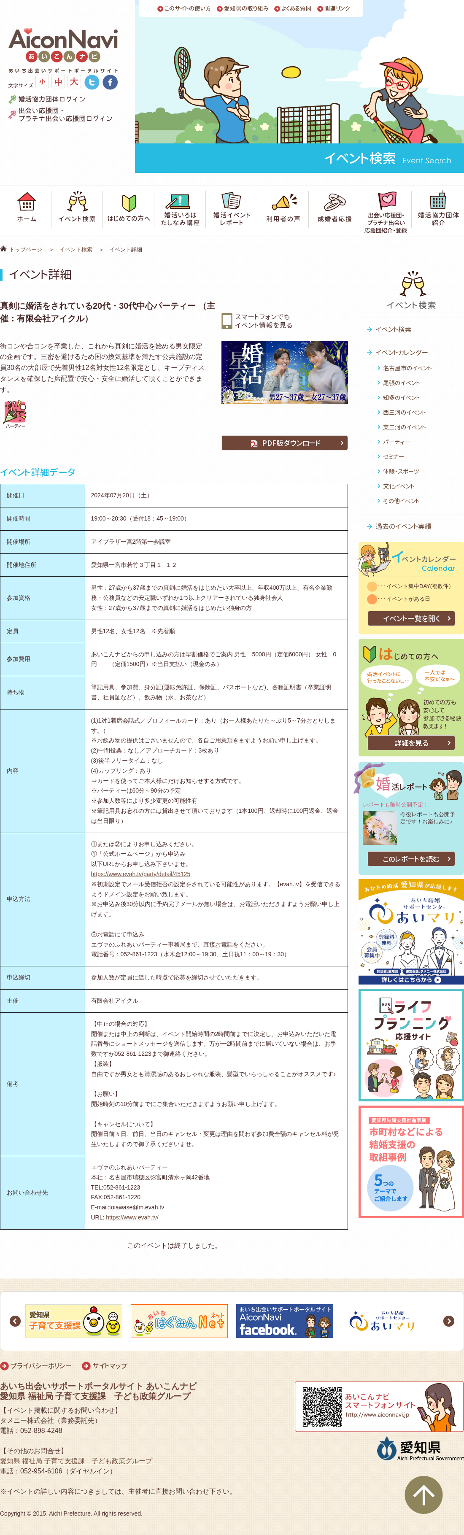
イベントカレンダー (401, 352)
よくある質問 (296, 8)
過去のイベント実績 (403, 526)
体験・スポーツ (401, 471)
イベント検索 (75, 249)
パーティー (396, 442)
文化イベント (399, 486)
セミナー (393, 457)
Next (448, 1321)
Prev (15, 1321)
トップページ (25, 249)
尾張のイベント (401, 383)
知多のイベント (401, 398)
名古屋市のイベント (407, 368)
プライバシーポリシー (41, 1365)
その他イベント (401, 501)
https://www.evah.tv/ (132, 1217)
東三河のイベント (404, 427)
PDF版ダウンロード (285, 443)
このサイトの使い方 (188, 8)
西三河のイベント (404, 412)
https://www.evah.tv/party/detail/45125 (141, 874)
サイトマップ (109, 1365)
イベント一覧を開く (411, 618)
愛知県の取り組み (246, 8)
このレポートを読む (411, 859)
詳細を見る (411, 743)
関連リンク (337, 8)
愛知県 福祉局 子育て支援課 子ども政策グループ (76, 1461)
